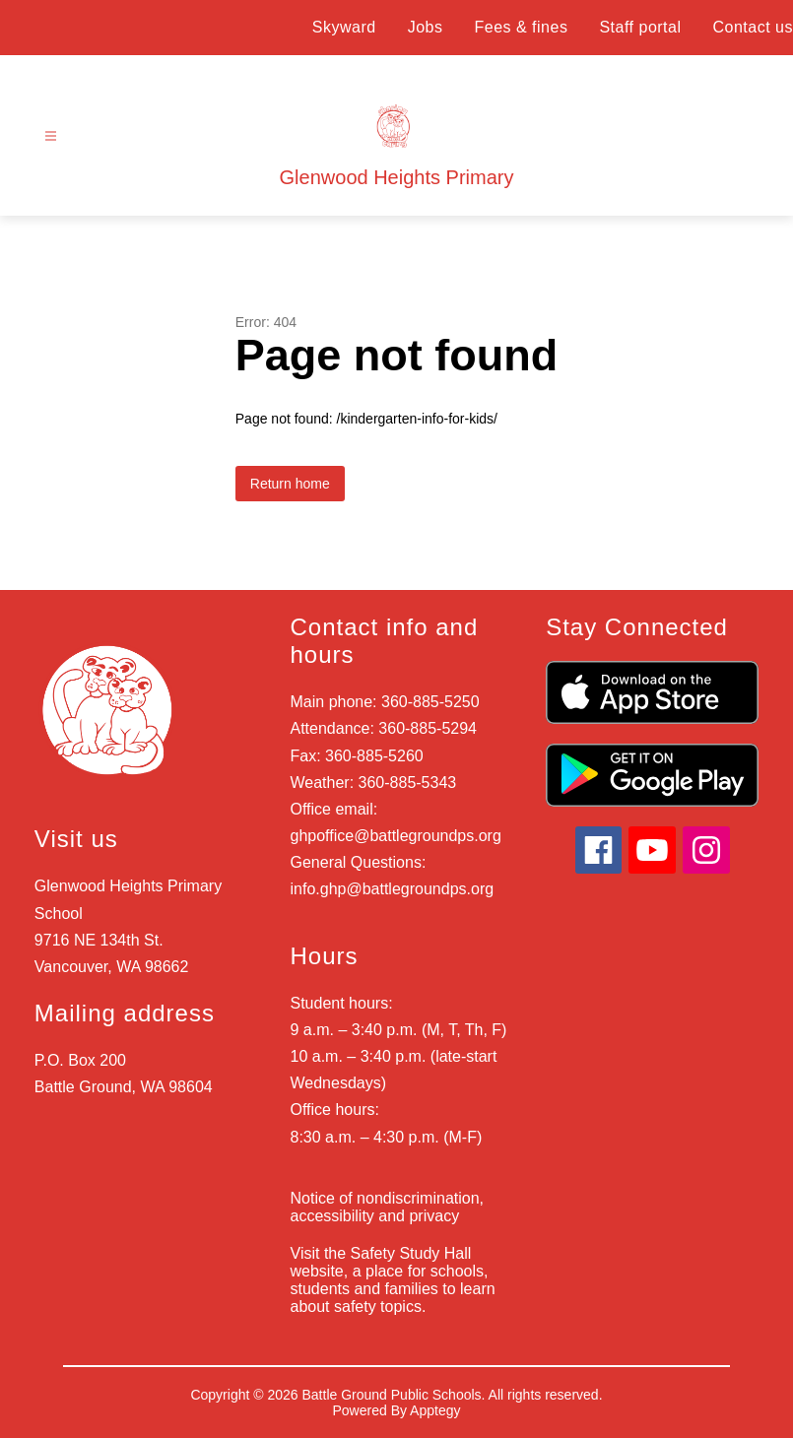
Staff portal (640, 27)
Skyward (344, 27)
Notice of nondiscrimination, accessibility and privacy (388, 1207)
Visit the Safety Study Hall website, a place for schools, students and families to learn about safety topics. (393, 1280)
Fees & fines (520, 27)
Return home (290, 483)
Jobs (425, 27)
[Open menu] (50, 136)
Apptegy (435, 1410)
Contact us (753, 27)
